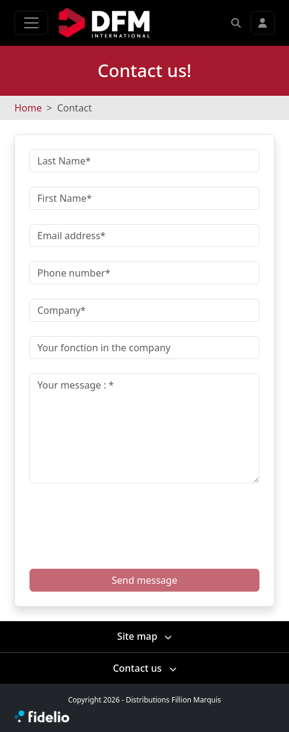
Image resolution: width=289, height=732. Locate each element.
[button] (236, 23)
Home (28, 107)
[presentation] (126, 516)
